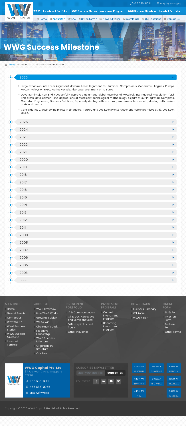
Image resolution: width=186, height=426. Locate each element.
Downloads (131, 19)
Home (41, 19)
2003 (96, 286)
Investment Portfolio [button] (55, 11)
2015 (96, 206)
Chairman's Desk (47, 410)
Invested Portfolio (169, 11)
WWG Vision (140, 402)
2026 (96, 82)
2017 (96, 190)
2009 (96, 246)
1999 (96, 294)
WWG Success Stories (84, 11)
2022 (96, 151)
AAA (72, 19)
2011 (96, 238)
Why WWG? (34, 11)
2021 (96, 159)
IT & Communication (81, 396)
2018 (96, 182)
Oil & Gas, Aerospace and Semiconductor (81, 402)
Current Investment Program (110, 400)
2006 (96, 270)
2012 (96, 230)
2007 (96, 262)
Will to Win (42, 406)
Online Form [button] (87, 19)
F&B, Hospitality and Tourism (80, 410)
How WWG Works (47, 397)
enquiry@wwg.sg (169, 3)
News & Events (110, 19)
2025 (96, 127)
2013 (96, 222)
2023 (96, 143)
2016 (96, 198)
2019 (96, 174)
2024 (96, 135)
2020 (96, 166)
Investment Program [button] (111, 11)
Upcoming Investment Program (110, 411)
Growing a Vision (46, 402)
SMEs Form (171, 396)
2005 (96, 278)
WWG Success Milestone (142, 11)
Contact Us (172, 19)
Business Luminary (144, 393)
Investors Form (170, 402)
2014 (96, 214)
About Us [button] (56, 19)
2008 (96, 254)
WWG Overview (46, 393)
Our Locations (151, 19)
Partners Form (170, 410)
